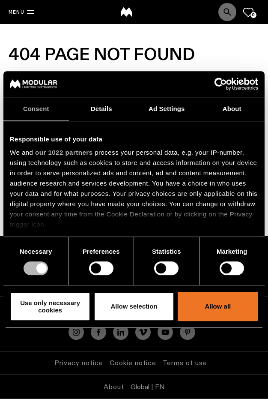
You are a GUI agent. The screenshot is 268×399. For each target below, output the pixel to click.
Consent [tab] (36, 108)
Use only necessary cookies (50, 306)
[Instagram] (76, 332)
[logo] (126, 12)
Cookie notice (133, 363)
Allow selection (133, 306)
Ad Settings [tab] (167, 108)
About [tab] (232, 108)
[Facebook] (98, 332)
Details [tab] (101, 108)
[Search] (227, 12)
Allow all (218, 306)
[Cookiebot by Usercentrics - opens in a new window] (220, 84)
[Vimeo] (143, 332)
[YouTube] (165, 332)
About (114, 387)
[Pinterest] (188, 332)
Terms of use (185, 363)
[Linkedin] (121, 332)
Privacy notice (78, 363)
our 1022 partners (63, 152)
